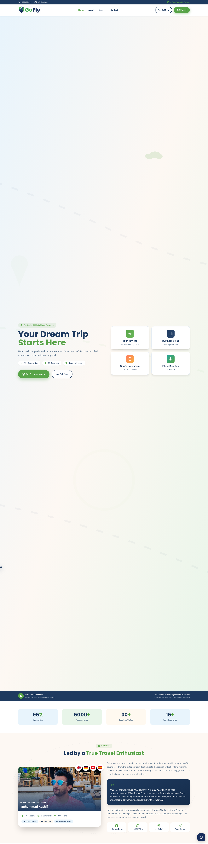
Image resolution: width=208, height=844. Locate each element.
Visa (102, 10)
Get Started (182, 10)
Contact (114, 10)
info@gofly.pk (40, 2)
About (91, 10)
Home (81, 10)
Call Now (163, 10)
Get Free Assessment (34, 374)
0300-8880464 (24, 2)
